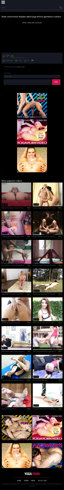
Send (56, 82)
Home (19, 480)
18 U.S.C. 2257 (42, 480)
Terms (26, 480)
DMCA (33, 480)
